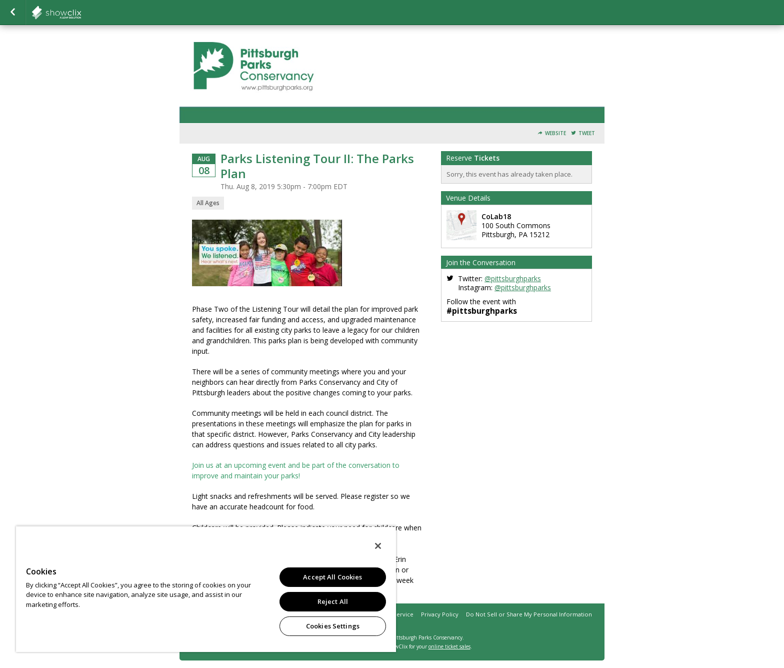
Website (555, 133)
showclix (81, 12)
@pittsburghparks (512, 278)
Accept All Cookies (332, 576)
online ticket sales (449, 646)
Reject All (333, 601)
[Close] (378, 546)
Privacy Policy (439, 614)
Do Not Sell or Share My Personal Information (529, 614)
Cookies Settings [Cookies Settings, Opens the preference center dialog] (333, 625)
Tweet (586, 133)
